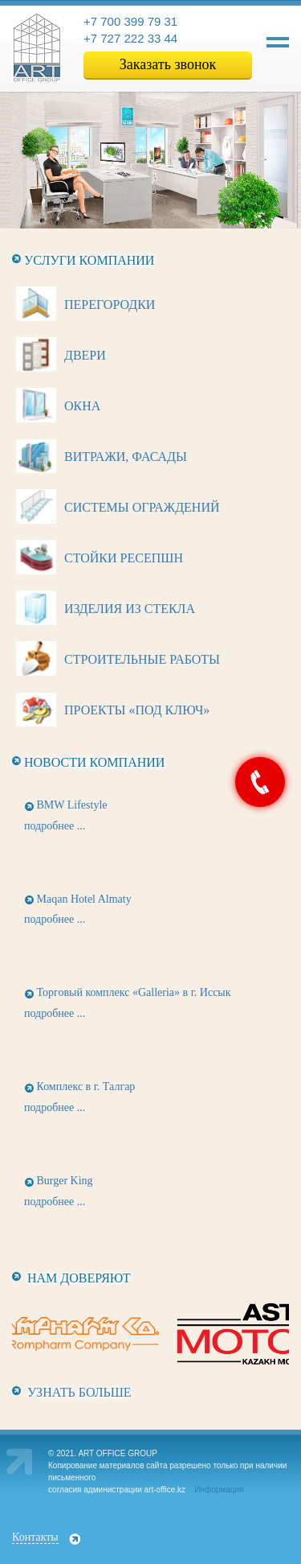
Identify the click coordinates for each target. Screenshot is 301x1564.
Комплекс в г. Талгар (86, 1086)
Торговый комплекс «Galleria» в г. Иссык (134, 992)
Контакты (35, 1537)
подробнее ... (54, 826)
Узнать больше (79, 1392)
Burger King (65, 1181)
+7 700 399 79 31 (130, 21)
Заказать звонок (168, 64)
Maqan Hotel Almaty (84, 899)
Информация (218, 1489)
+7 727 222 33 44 (130, 38)
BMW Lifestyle (72, 805)
